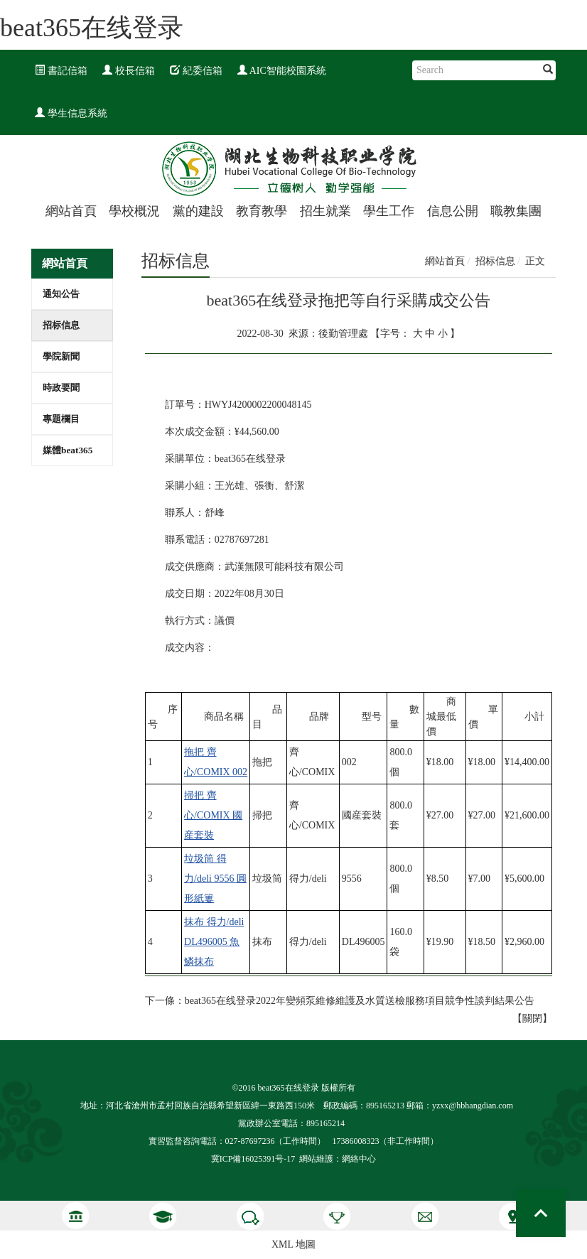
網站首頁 (71, 211)
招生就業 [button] (325, 211)
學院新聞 (61, 356)
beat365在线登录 (91, 27)
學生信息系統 (71, 113)
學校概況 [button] (134, 211)
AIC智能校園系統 (281, 70)
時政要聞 (61, 387)
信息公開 (452, 211)
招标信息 (61, 325)
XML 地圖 (293, 1244)
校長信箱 (128, 70)
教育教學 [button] (261, 211)
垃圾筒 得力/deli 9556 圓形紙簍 (215, 878)
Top (541, 1213)
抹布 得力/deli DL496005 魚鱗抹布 (214, 942)
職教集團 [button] (516, 211)
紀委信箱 (196, 70)
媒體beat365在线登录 (67, 455)
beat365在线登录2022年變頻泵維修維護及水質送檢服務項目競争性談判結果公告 (359, 1000)
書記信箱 (61, 70)
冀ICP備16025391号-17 (253, 1159)
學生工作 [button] (388, 211)
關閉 (532, 1018)
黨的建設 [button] (198, 211)
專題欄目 (61, 419)
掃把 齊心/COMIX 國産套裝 (213, 815)
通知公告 (61, 293)
